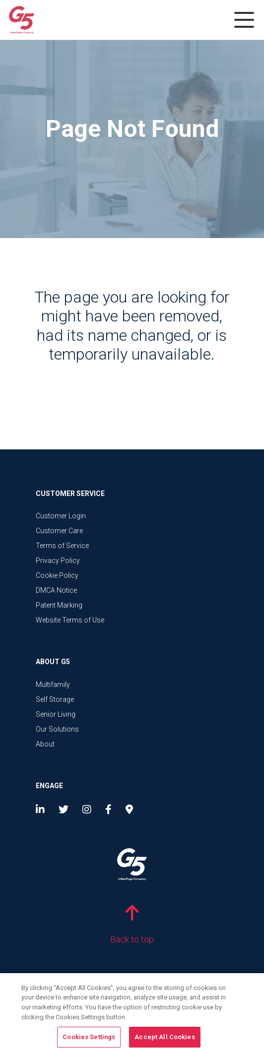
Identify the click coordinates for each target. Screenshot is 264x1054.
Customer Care (59, 531)
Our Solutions (57, 729)
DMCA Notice (56, 590)
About (45, 744)
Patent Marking (59, 605)
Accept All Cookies (164, 1039)
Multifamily (53, 684)
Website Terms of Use (70, 620)
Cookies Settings (89, 1039)
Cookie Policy (57, 575)
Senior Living (55, 714)
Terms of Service (62, 546)
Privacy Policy (58, 560)
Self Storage (55, 699)
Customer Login (61, 516)
